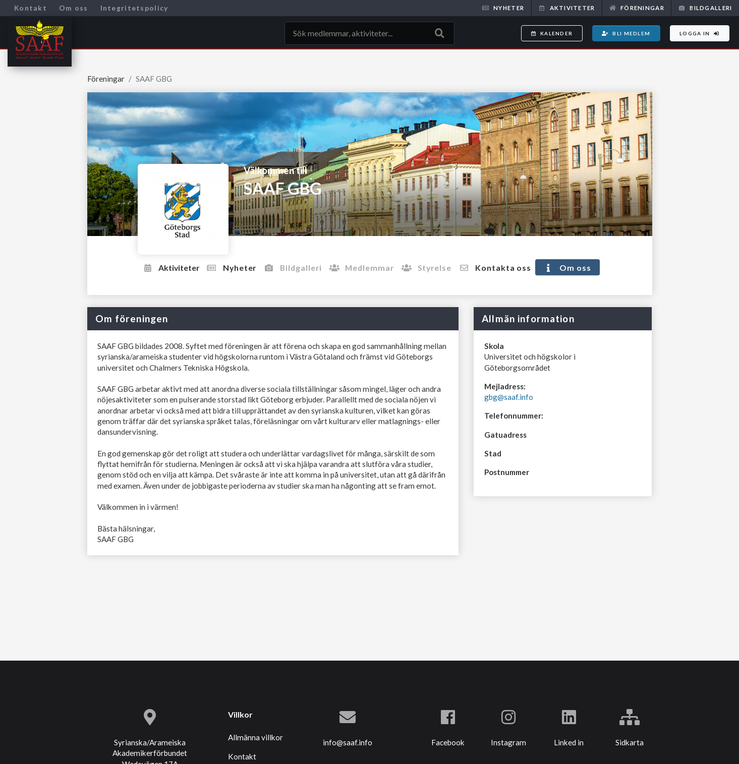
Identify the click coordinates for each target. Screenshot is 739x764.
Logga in (699, 33)
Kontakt (30, 8)
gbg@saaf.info (508, 396)
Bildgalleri (705, 8)
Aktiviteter (566, 8)
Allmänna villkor (255, 737)
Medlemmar (367, 267)
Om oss (73, 8)
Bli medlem (626, 33)
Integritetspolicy (134, 8)
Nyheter (503, 8)
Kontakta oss (507, 267)
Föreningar (636, 8)
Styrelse (435, 267)
